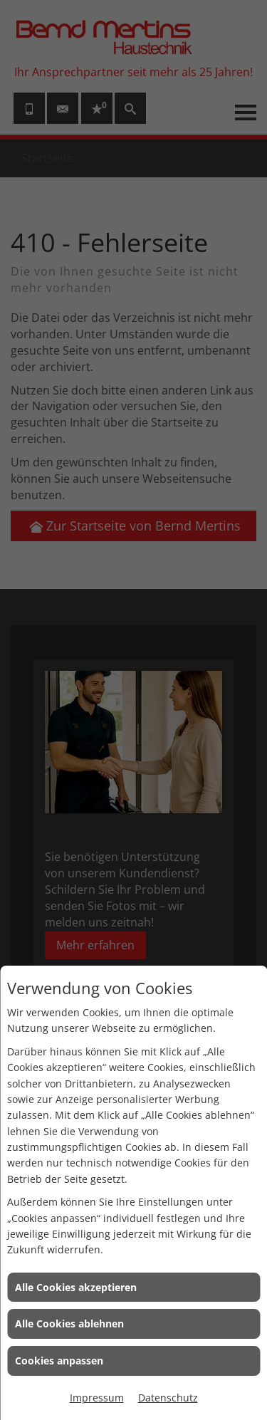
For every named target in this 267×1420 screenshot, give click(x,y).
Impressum (97, 1397)
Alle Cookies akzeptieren (76, 1287)
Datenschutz (168, 1397)
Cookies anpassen (59, 1360)
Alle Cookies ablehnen (69, 1323)
